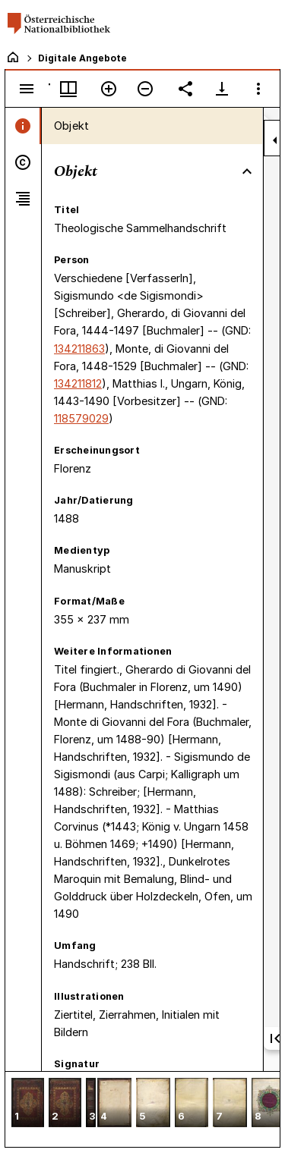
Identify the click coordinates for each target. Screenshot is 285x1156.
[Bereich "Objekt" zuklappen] (247, 171)
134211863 (79, 348)
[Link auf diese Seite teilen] (185, 89)
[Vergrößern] (108, 89)
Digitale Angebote (82, 58)
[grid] (142, 1109)
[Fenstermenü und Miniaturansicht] (68, 89)
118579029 (81, 418)
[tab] (23, 126)
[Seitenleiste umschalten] (26, 89)
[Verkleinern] (145, 89)
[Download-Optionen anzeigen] (222, 89)
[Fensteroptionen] (258, 89)
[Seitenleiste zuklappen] (275, 140)
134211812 (78, 383)
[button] (27, 1104)
